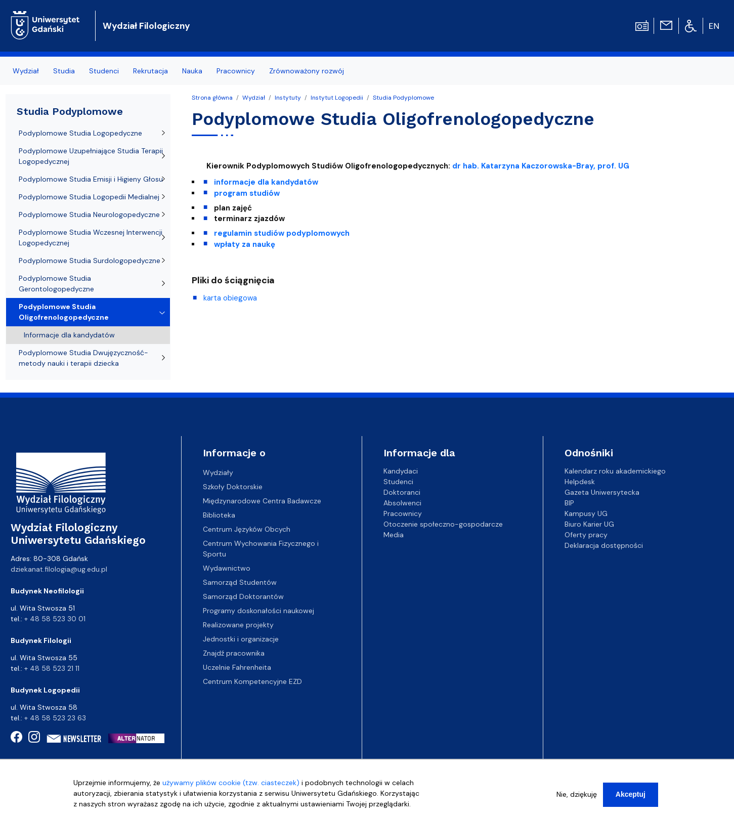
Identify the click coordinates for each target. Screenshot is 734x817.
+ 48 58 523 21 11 (51, 668)
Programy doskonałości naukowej (258, 610)
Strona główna (212, 98)
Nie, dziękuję (576, 797)
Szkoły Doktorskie (233, 486)
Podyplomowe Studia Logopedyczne (80, 133)
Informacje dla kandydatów (69, 334)
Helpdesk (580, 481)
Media (393, 534)
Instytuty (288, 98)
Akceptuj (630, 798)
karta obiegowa (230, 298)
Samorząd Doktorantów (243, 596)
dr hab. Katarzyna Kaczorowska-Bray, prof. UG (540, 166)
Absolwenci (402, 502)
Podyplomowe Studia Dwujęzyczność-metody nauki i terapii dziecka (83, 358)
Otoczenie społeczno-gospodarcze (443, 524)
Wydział (26, 70)
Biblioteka (219, 515)
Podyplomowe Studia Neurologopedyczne (89, 214)
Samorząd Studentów (240, 582)
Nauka (192, 70)
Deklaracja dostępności (604, 545)
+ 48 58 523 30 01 (54, 618)
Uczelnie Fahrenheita (237, 667)
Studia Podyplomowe (403, 98)
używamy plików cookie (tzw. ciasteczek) (230, 786)
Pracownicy (236, 70)
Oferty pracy (586, 534)
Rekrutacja (150, 70)
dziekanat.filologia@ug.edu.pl (59, 569)
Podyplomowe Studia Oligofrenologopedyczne (64, 312)
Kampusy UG (586, 513)
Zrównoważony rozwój (306, 70)
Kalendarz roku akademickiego (615, 471)
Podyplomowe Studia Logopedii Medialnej (89, 196)
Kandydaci (400, 471)
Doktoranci (401, 492)
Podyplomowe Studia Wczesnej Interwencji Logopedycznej (90, 237)
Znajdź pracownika (234, 653)
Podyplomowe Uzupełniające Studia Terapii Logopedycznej (91, 156)
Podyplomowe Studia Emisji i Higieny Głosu (91, 179)
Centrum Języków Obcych (246, 529)
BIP (569, 502)
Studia (64, 70)
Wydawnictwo (226, 568)
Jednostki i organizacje (241, 638)
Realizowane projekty (238, 624)
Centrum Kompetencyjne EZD (252, 681)
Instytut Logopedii (337, 98)
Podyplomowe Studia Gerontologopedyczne (56, 283)
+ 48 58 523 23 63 (55, 717)
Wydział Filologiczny (146, 25)
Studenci (104, 70)
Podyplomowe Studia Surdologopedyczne (89, 260)
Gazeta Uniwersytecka (602, 492)
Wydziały (218, 472)
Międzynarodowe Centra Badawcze (262, 500)
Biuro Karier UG (589, 524)
